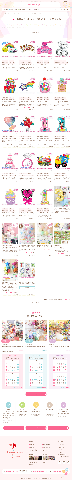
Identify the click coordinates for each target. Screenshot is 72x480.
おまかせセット (32, 452)
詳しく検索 (58, 9)
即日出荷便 (32, 444)
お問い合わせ (60, 448)
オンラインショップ (10, 412)
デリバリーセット (46, 445)
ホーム (3, 13)
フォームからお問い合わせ (56, 471)
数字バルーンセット (46, 447)
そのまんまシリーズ (46, 444)
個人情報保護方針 (61, 454)
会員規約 (60, 457)
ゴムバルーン (45, 448)
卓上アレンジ (32, 445)
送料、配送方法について (62, 445)
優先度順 (9, 27)
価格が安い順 (18, 27)
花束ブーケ (32, 447)
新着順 (13, 27)
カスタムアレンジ (46, 450)
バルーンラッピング (33, 450)
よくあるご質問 (61, 444)
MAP (20, 351)
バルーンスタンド (33, 448)
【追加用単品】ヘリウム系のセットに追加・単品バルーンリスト (15, 13)
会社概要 (60, 452)
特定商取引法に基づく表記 (63, 455)
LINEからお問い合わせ (39, 471)
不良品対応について (62, 447)
